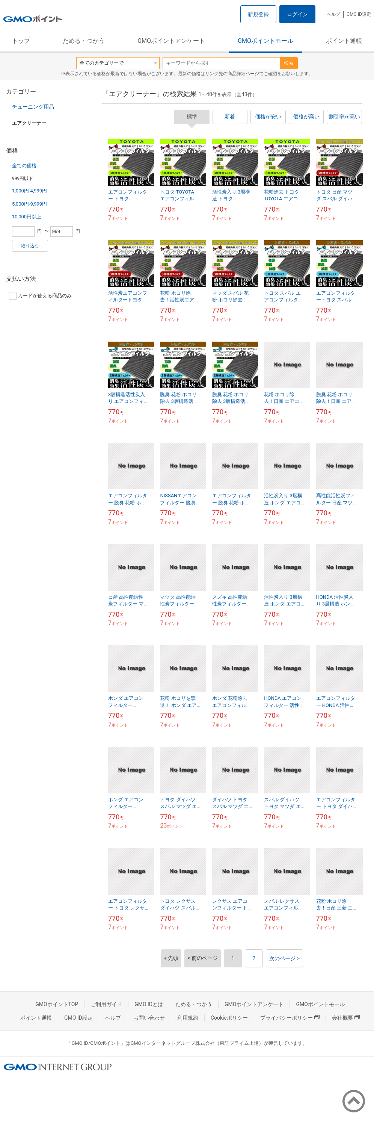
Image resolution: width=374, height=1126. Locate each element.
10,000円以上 (26, 216)
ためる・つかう (84, 40)
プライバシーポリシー (290, 1018)
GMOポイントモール (265, 40)
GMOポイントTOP (56, 1004)
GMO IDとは (148, 1004)
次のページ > (284, 958)
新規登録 (258, 14)
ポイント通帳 (344, 40)
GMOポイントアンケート (171, 40)
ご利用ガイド (106, 1004)
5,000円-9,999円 (29, 204)
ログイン (297, 14)
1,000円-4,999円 (29, 191)
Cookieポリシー (229, 1018)
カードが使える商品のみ (40, 296)
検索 (289, 63)
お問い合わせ (149, 1018)
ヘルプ (333, 14)
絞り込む (30, 245)
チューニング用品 (33, 107)
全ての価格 (24, 165)
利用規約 (187, 1018)
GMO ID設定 (359, 14)
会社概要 (346, 1018)
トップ (21, 40)
